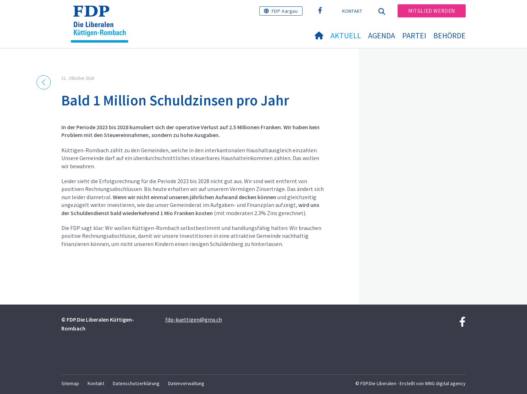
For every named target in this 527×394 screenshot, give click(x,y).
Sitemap (70, 383)
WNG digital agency (445, 383)
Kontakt (352, 11)
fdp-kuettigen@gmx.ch (193, 319)
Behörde (449, 35)
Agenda (381, 35)
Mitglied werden (431, 10)
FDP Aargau (285, 11)
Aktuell (346, 35)
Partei (414, 35)
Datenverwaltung (186, 383)
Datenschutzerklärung (136, 383)
